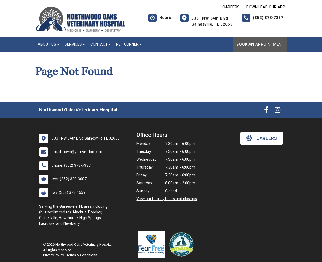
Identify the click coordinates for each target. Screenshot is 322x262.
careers (261, 138)
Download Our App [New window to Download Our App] (265, 7)
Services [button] (75, 44)
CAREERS (231, 7)
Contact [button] (100, 44)
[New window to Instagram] (277, 111)
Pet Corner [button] (129, 44)
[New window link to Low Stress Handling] (182, 244)
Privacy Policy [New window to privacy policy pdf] (53, 255)
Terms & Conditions (81, 255)
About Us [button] (48, 44)
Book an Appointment (260, 44)
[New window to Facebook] (266, 111)
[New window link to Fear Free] (153, 244)
